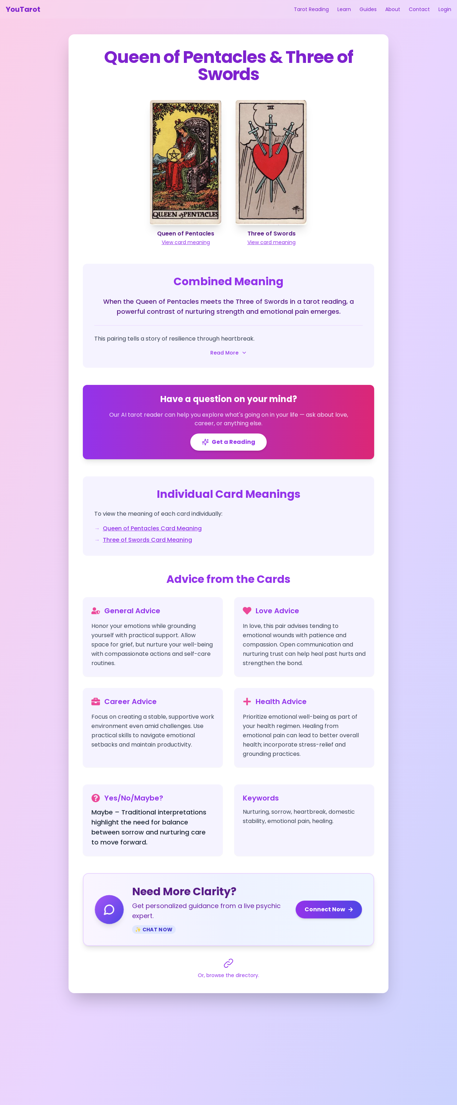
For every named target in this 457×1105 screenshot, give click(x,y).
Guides (368, 9)
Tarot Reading (311, 9)
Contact (419, 9)
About (392, 9)
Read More (228, 352)
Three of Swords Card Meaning (147, 540)
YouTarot (23, 9)
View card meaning (186, 242)
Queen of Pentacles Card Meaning (152, 528)
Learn (344, 9)
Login (444, 9)
